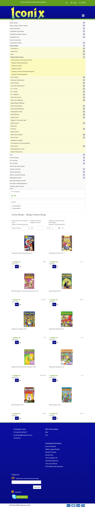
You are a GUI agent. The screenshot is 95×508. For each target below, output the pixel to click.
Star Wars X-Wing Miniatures (18, 183)
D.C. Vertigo (48, 92)
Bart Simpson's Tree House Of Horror (21, 60)
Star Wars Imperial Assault (18, 180)
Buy (17, 266)
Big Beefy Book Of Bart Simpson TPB (24, 367)
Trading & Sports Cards (17, 186)
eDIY (28, 505)
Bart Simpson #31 (55, 291)
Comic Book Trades (47, 43)
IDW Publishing (48, 115)
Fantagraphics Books (48, 112)
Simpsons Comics (16, 68)
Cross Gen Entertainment (48, 86)
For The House (47, 158)
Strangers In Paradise (17, 140)
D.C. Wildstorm (48, 94)
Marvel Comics (48, 123)
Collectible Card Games (47, 31)
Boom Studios (48, 77)
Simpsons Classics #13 (56, 329)
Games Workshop (47, 172)
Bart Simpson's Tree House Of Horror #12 (25, 291)
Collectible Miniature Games (47, 34)
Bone (48, 54)
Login (73, 2)
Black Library (47, 23)
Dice (47, 155)
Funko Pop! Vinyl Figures (17, 166)
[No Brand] (16, 206)
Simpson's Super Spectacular (19, 63)
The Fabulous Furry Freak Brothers (20, 143)
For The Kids (47, 160)
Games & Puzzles (47, 169)
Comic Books (47, 46)
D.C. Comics (48, 89)
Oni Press (48, 129)
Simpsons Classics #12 (56, 367)
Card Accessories (47, 28)
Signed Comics (15, 132)
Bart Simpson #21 (55, 405)
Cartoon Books (48, 83)
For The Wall (47, 163)
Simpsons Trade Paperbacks (19, 74)
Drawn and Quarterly (48, 106)
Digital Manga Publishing (17, 103)
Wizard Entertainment (16, 152)
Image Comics (48, 117)
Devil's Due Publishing (48, 100)
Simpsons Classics (16, 66)
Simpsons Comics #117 (56, 253)
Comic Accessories (15, 40)
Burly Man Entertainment (48, 80)
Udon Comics (48, 146)
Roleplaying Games (47, 178)
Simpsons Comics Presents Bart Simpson (22, 71)
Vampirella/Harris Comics (17, 149)
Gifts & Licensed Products (47, 175)
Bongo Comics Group (48, 57)
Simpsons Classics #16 (19, 329)
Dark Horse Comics (48, 97)
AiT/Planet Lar (48, 49)
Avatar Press (48, 51)
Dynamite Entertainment (48, 109)
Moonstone (14, 126)
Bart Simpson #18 (17, 405)
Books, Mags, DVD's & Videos (47, 26)
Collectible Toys (47, 37)
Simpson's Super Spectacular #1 (22, 253)
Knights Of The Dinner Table (18, 120)
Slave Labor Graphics (48, 135)
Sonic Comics (48, 138)
